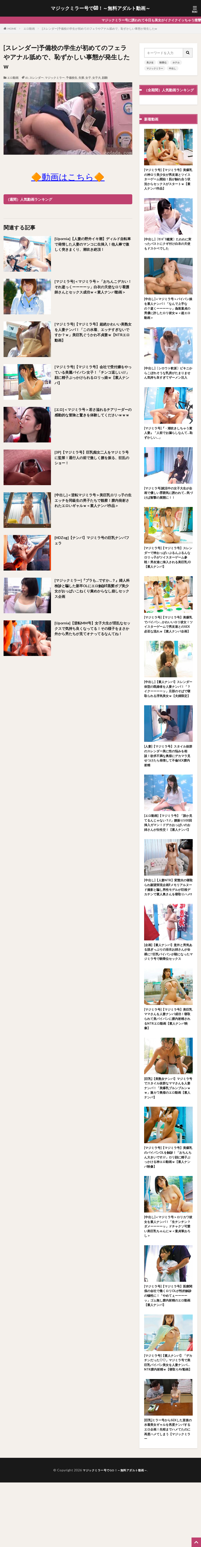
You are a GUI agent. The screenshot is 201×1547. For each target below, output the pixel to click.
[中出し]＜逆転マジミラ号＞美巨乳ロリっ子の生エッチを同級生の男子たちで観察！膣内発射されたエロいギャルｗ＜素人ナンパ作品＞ (92, 503)
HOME (12, 28)
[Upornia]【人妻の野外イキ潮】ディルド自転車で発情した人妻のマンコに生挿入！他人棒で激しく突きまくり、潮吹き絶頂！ (93, 244)
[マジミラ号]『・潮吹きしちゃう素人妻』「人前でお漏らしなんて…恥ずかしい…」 (167, 444)
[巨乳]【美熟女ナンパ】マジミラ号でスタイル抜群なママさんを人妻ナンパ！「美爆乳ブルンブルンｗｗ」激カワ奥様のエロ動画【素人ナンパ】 (167, 1138)
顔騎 (105, 77)
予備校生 (71, 77)
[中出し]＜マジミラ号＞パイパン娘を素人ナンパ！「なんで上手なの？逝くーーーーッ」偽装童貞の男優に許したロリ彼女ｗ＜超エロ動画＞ (167, 312)
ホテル (176, 62)
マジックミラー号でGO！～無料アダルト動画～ (100, 8)
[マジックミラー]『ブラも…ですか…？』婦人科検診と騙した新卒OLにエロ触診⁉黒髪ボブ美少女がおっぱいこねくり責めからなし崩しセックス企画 (93, 589)
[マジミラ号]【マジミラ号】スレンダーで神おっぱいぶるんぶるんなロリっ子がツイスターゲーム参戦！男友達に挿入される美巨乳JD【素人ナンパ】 (167, 571)
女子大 (96, 77)
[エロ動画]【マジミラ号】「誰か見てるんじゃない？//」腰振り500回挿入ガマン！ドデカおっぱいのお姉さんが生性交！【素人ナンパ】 (168, 855)
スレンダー (36, 77)
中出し (172, 68)
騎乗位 (163, 62)
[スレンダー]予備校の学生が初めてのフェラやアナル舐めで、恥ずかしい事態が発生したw (99, 28)
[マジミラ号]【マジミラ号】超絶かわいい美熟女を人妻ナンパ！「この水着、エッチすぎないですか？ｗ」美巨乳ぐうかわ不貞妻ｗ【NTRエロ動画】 (92, 333)
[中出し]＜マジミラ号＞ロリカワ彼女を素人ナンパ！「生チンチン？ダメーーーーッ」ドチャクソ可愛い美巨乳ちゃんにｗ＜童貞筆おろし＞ (167, 1280)
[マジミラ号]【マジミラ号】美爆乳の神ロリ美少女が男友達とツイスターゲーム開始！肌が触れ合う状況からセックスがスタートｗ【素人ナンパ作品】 (167, 180)
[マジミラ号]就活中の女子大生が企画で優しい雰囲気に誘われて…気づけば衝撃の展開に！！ (167, 505)
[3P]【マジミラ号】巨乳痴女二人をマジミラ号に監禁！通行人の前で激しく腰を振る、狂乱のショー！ (92, 458)
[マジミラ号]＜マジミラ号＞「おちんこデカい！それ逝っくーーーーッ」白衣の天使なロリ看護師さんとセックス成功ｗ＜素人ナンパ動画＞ (92, 290)
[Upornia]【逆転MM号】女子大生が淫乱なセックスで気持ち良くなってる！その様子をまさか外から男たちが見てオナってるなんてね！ (93, 631)
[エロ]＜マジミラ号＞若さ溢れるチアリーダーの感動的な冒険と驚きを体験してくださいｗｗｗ (92, 415)
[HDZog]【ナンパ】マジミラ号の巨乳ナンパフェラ (92, 540)
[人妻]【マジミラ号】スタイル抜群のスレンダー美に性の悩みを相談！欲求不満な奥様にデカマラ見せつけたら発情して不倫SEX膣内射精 (167, 784)
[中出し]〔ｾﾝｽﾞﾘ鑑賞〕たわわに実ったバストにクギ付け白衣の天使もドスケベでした (167, 246)
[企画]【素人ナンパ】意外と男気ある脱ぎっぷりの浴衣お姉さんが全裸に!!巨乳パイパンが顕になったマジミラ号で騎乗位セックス (167, 996)
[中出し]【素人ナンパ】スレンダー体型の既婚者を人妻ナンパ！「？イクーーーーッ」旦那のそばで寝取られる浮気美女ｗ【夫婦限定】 (167, 713)
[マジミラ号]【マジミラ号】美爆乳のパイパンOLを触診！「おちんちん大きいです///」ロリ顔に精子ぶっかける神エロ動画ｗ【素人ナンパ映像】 (168, 1210)
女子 (88, 77)
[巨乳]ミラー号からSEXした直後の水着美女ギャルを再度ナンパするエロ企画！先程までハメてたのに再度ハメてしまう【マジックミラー (168, 1493)
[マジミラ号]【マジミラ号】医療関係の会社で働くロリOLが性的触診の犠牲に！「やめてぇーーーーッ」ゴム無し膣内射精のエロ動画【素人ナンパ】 (168, 1351)
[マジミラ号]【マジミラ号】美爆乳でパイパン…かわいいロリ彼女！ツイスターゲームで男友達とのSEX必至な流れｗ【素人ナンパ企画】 (167, 642)
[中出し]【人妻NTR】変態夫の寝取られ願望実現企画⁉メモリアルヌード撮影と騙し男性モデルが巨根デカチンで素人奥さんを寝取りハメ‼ (168, 926)
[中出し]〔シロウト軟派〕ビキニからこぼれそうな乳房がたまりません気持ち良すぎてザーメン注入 (167, 380)
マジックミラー (55, 77)
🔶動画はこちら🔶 (68, 177)
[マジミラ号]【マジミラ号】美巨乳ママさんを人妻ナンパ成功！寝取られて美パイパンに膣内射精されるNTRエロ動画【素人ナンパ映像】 (167, 1067)
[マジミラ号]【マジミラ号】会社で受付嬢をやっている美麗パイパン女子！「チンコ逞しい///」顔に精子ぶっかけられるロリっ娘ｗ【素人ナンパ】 (92, 375)
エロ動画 (29, 28)
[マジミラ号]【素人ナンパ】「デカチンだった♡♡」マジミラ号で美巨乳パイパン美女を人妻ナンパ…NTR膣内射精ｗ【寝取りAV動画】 (167, 1422)
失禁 (81, 77)
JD (26, 77)
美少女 (150, 62)
